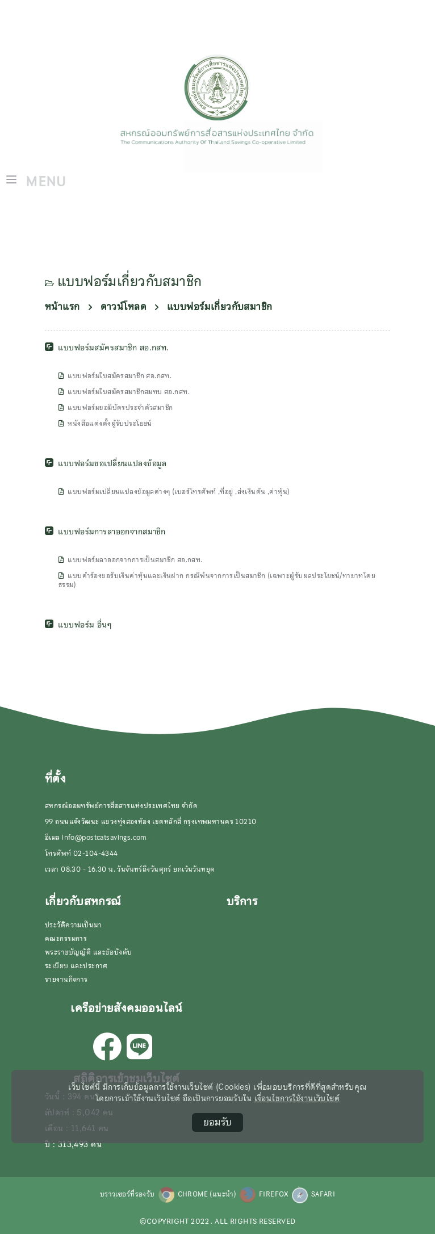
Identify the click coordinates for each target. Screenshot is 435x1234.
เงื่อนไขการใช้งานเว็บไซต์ (297, 1098)
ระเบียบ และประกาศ (76, 966)
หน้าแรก (62, 307)
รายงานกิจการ (66, 979)
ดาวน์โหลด (124, 307)
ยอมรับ (217, 1122)
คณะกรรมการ (66, 938)
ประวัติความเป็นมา (73, 925)
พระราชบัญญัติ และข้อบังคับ (88, 952)
